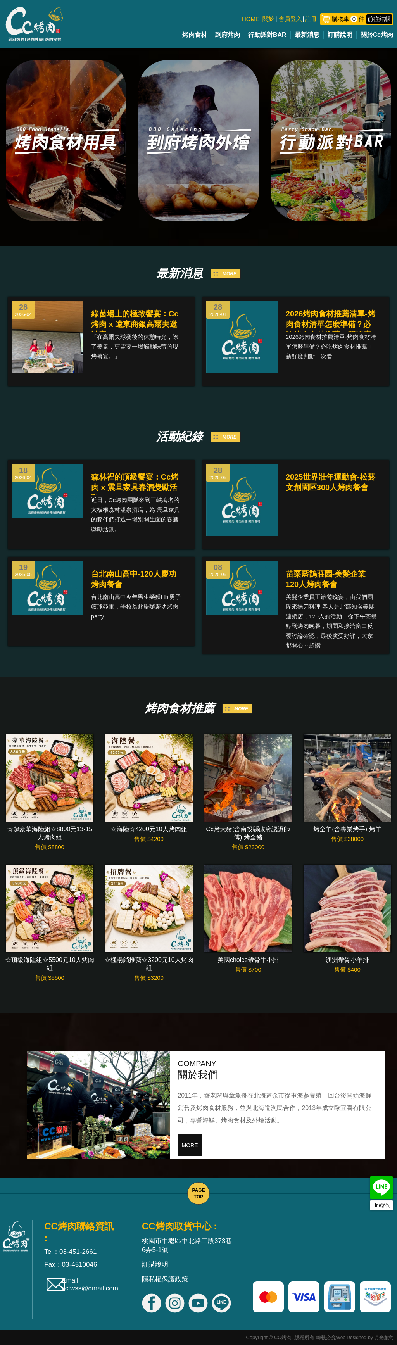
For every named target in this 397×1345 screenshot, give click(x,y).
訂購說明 (340, 34)
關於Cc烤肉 (377, 34)
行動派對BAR (267, 34)
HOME (250, 19)
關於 (268, 19)
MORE (229, 273)
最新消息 (307, 34)
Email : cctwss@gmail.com (90, 1284)
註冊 (311, 19)
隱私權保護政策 (165, 1279)
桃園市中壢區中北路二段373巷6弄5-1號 (187, 1245)
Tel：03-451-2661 (70, 1251)
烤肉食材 (194, 34)
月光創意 (384, 1337)
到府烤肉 (227, 34)
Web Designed (351, 1337)
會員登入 (290, 19)
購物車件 (362, 19)
